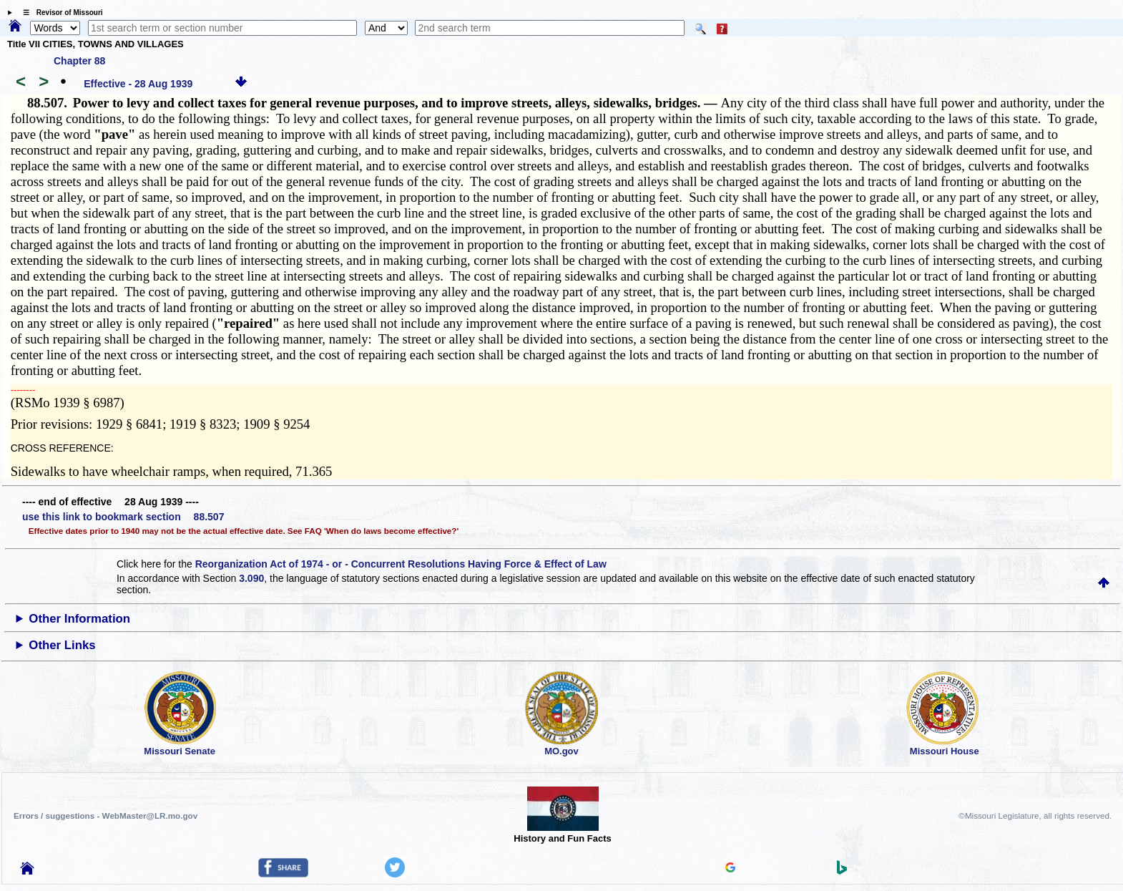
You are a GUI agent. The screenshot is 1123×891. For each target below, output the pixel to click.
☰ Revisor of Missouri (59, 12)
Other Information (79, 618)
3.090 (251, 578)
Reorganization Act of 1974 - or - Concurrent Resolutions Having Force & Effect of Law (401, 564)
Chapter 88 (79, 61)
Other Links (62, 645)
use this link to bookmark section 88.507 (123, 516)
